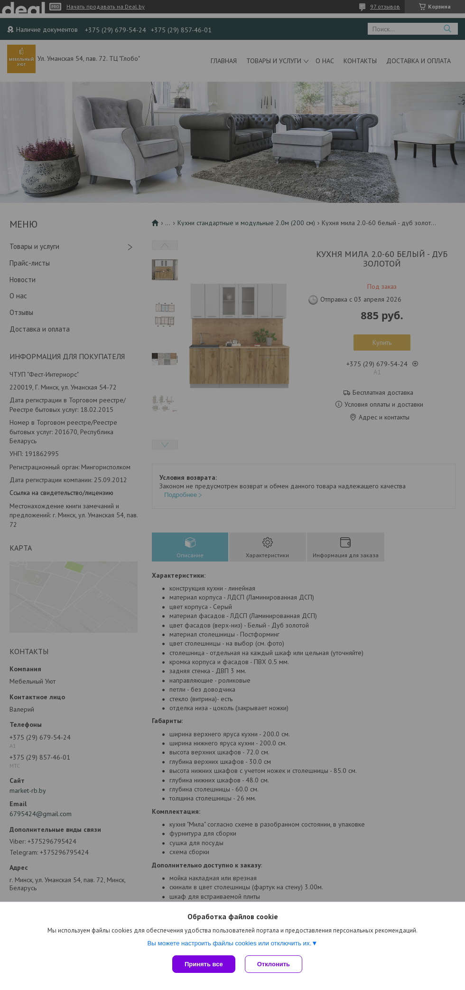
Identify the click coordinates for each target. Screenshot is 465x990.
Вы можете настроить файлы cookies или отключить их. (229, 943)
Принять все (204, 964)
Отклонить (273, 964)
